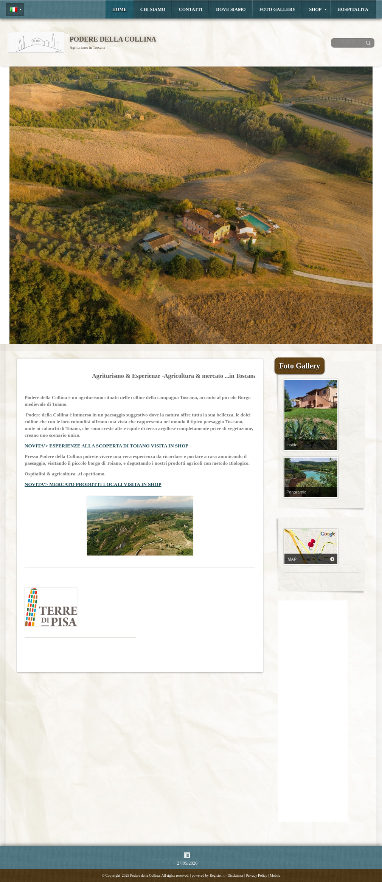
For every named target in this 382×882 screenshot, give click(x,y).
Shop (318, 9)
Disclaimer (236, 875)
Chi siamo (152, 9)
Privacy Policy (256, 875)
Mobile (275, 875)
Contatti (190, 9)
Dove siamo (230, 9)
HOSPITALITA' (353, 9)
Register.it (217, 875)
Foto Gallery (277, 9)
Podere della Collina (113, 39)
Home (119, 9)
